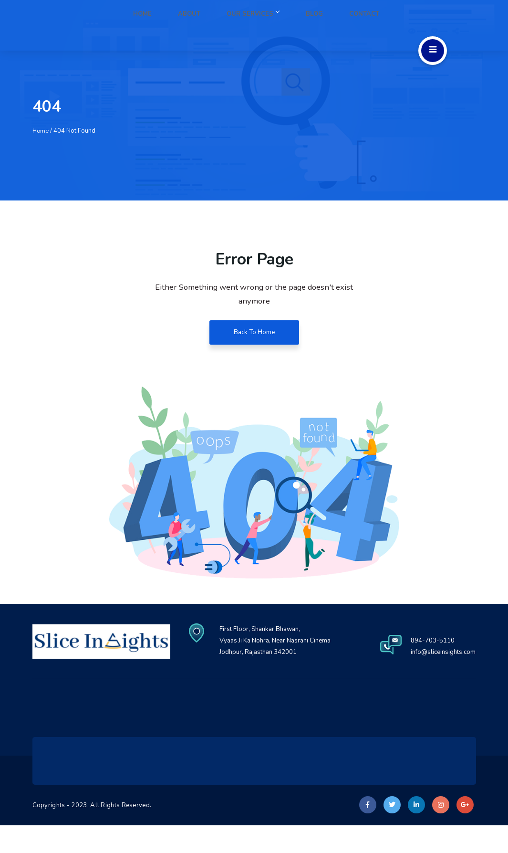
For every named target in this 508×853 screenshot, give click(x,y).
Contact (370, 25)
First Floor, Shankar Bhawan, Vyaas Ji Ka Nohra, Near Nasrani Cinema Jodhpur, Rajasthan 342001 (367, 641)
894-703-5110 (428, 668)
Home (198, 25)
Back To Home (254, 332)
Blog (332, 25)
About (233, 25)
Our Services (284, 25)
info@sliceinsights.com (441, 679)
